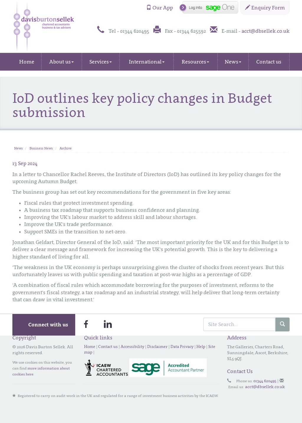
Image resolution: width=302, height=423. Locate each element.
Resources (195, 62)
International (147, 62)
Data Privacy (181, 346)
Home (26, 62)
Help (200, 346)
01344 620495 (264, 380)
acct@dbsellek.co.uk (266, 31)
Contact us (268, 62)
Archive (66, 148)
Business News (41, 148)
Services (100, 62)
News (233, 62)
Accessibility (132, 346)
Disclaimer (157, 346)
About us (61, 62)
